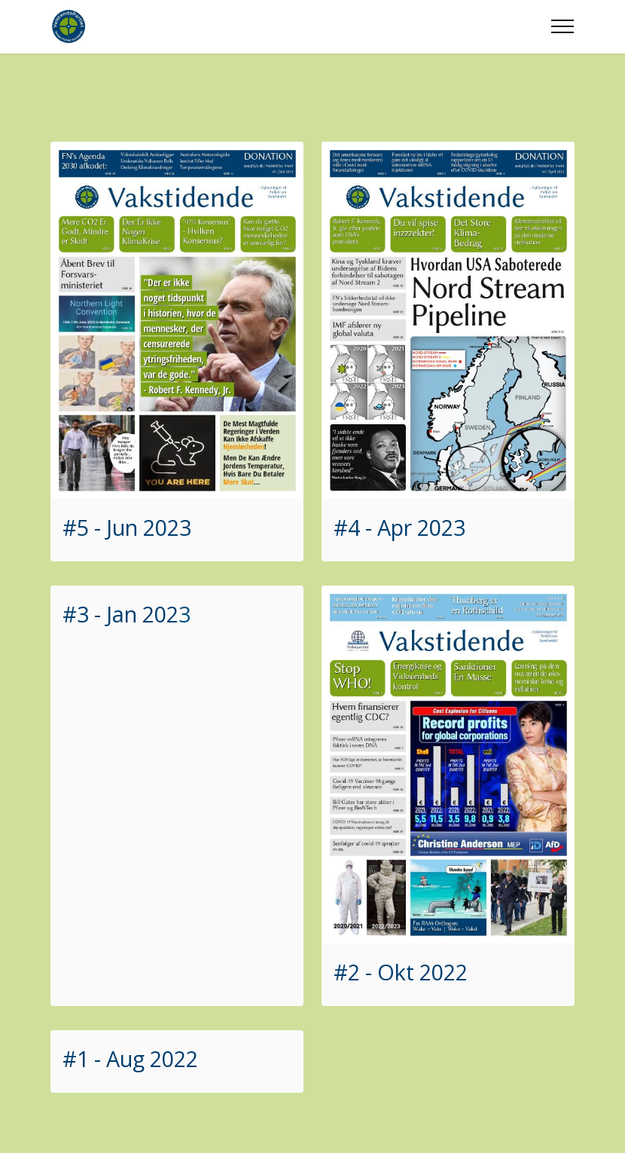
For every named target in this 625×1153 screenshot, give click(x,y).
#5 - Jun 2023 (126, 527)
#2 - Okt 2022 (401, 971)
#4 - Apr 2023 (399, 527)
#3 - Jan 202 (120, 613)
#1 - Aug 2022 (130, 1058)
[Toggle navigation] (563, 26)
